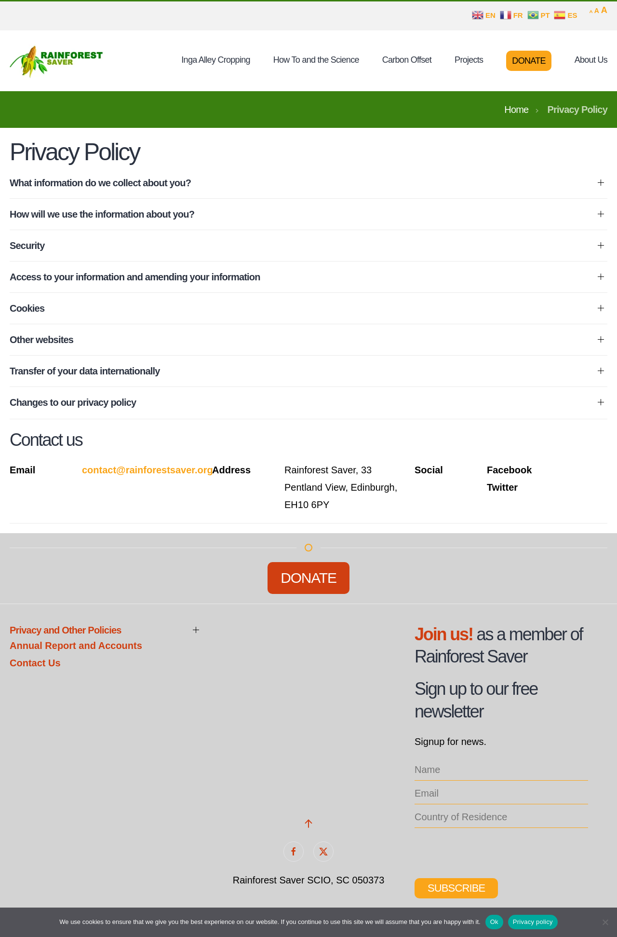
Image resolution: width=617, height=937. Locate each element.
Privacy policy (533, 921)
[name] (501, 770)
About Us (591, 60)
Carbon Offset (406, 60)
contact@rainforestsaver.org (147, 470)
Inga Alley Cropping (215, 60)
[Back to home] (58, 61)
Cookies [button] (27, 308)
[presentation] (488, 849)
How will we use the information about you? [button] (102, 214)
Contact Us (35, 663)
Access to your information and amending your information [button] (135, 277)
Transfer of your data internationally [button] (85, 371)
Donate (528, 61)
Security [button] (27, 245)
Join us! (444, 634)
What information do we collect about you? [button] (100, 183)
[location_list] (501, 817)
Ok (494, 921)
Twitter (502, 487)
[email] (501, 794)
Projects (469, 60)
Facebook (509, 470)
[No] (605, 922)
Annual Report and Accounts (76, 645)
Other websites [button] (41, 339)
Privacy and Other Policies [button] (65, 630)
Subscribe (456, 888)
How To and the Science (316, 60)
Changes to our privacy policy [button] (73, 402)
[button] (308, 823)
